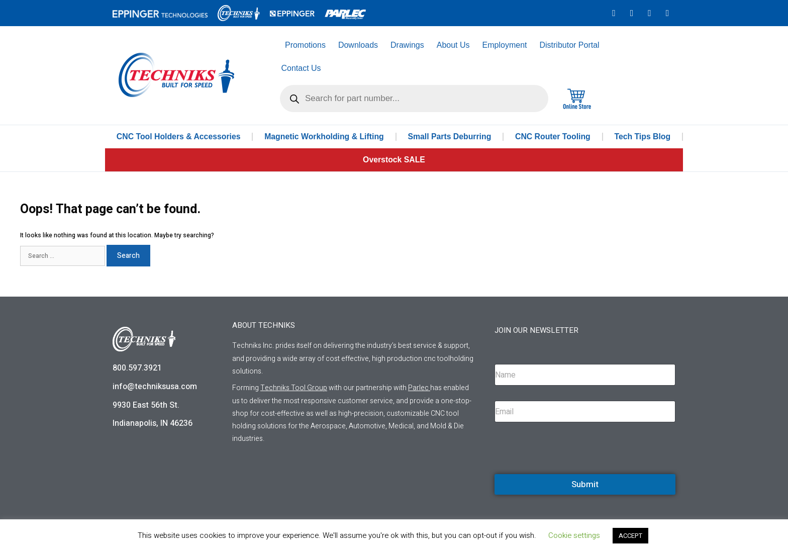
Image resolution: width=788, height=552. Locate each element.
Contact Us (301, 68)
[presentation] (571, 472)
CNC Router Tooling (553, 136)
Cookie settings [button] (574, 535)
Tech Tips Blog (642, 136)
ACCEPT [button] (630, 535)
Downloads (358, 45)
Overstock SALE (393, 159)
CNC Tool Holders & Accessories (179, 136)
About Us (453, 45)
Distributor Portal (569, 45)
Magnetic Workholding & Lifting (324, 136)
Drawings (407, 45)
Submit (585, 484)
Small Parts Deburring (450, 136)
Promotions (305, 45)
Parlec (418, 388)
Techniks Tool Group (293, 388)
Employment (504, 45)
